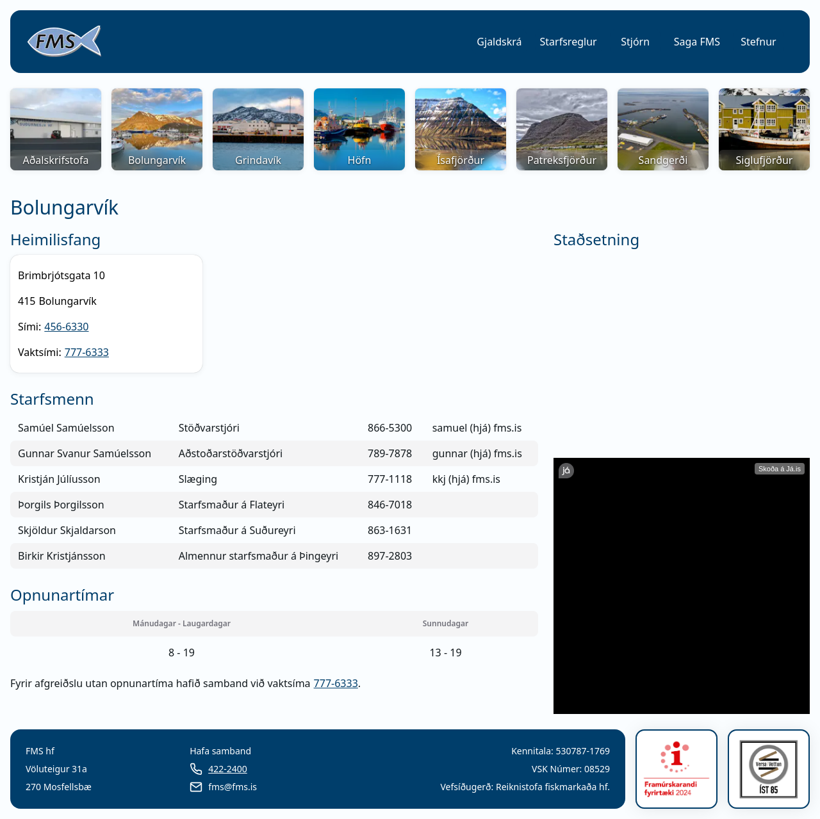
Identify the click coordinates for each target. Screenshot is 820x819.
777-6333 (87, 352)
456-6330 (66, 327)
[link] (64, 41)
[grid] (274, 492)
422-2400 (227, 769)
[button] (499, 41)
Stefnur (758, 42)
